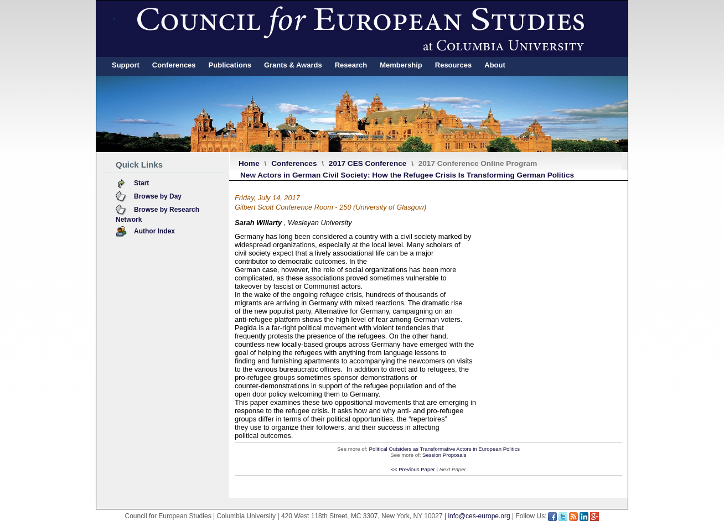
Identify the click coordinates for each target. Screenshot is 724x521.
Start (141, 183)
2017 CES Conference (368, 163)
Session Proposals (444, 455)
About (494, 65)
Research (351, 65)
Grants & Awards (293, 65)
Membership (401, 65)
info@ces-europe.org (479, 516)
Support (125, 65)
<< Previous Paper (413, 469)
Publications (230, 65)
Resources (453, 65)
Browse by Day (158, 196)
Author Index (154, 231)
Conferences (174, 65)
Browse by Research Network (157, 214)
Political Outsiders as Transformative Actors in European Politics (444, 449)
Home (249, 163)
